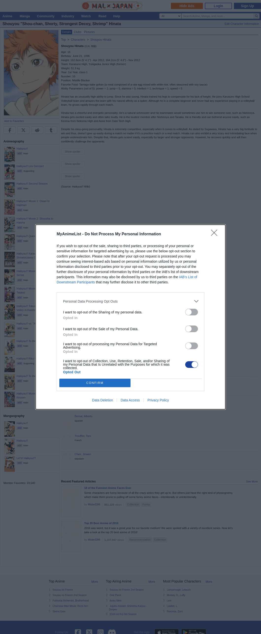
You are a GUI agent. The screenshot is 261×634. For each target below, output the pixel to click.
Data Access (130, 400)
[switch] (191, 312)
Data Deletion (102, 400)
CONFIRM (95, 383)
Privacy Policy (158, 400)
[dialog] (130, 317)
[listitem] (130, 301)
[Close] (215, 234)
